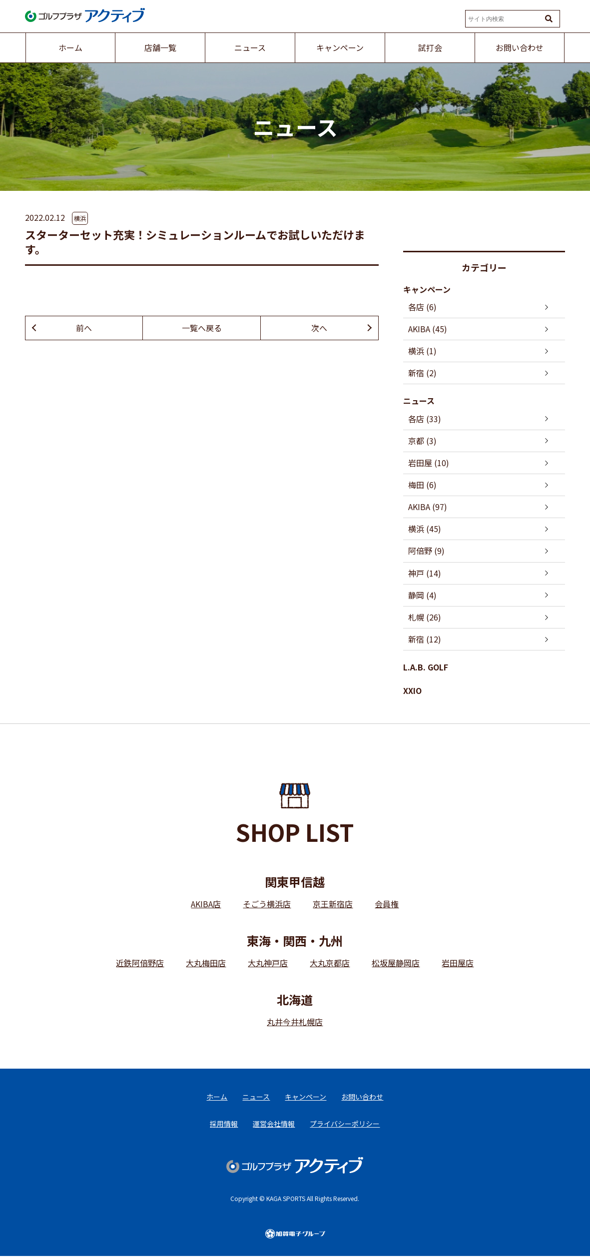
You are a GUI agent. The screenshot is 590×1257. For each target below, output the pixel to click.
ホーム (216, 1097)
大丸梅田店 (206, 963)
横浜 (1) (422, 351)
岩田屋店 (458, 963)
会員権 (387, 904)
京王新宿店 (333, 904)
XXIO (412, 691)
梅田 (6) (422, 485)
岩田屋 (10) (428, 463)
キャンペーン (427, 289)
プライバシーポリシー (345, 1124)
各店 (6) (422, 307)
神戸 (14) (424, 573)
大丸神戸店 (268, 963)
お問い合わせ (362, 1097)
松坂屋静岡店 (396, 963)
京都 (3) (422, 441)
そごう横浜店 (267, 904)
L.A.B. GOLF (425, 667)
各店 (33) (424, 419)
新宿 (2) (422, 373)
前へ (84, 328)
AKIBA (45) (427, 329)
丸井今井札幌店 (295, 1022)
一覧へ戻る (202, 328)
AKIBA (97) (427, 507)
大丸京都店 (330, 963)
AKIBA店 (206, 904)
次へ (319, 328)
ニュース (419, 401)
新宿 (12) (424, 639)
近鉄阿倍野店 (140, 963)
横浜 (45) (424, 529)
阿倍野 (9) (426, 551)
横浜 (80, 218)
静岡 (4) (422, 595)
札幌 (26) (424, 617)
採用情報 (224, 1124)
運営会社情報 (274, 1124)
